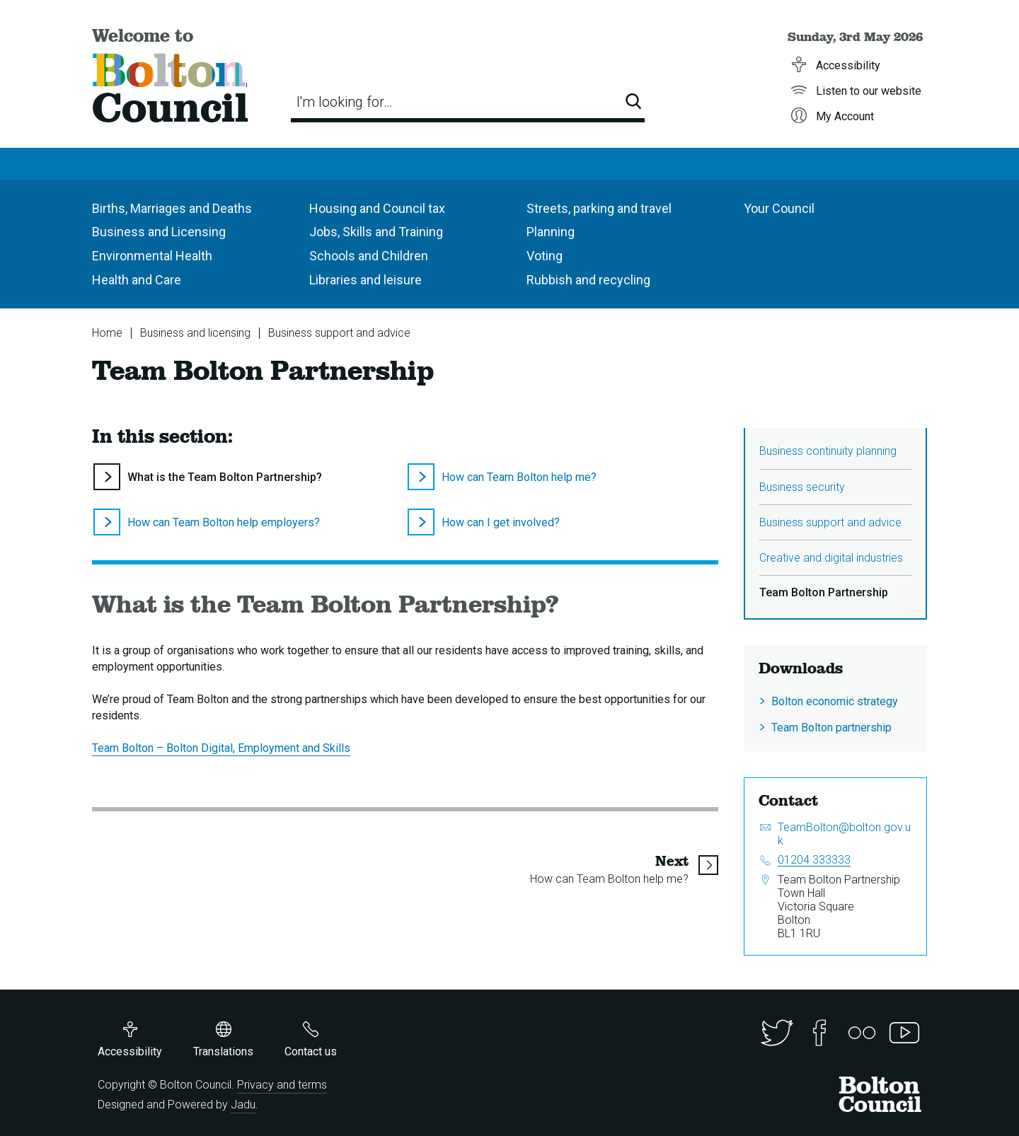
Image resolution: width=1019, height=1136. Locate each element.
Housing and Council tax (377, 208)
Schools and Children (368, 255)
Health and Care (136, 279)
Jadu (243, 1104)
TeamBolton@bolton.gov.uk (844, 834)
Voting (544, 255)
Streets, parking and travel (599, 208)
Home (107, 333)
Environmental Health (152, 255)
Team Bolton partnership (831, 727)
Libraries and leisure (365, 279)
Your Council (779, 208)
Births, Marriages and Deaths (172, 208)
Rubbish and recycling (588, 279)
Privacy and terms (282, 1084)
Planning (550, 231)
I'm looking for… (345, 101)
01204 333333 (814, 860)
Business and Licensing (159, 231)
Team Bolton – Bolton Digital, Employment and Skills (221, 748)
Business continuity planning (828, 451)
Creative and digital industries (831, 557)
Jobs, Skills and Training (376, 231)
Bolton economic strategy (834, 701)
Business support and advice (339, 333)
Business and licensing (195, 333)
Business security (802, 487)
